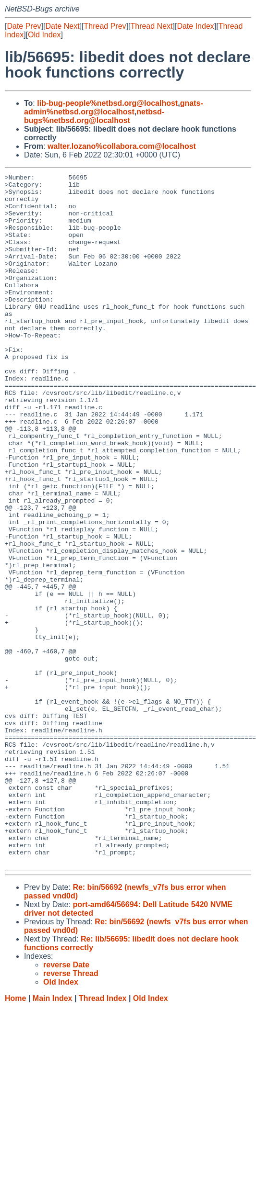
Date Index (195, 26)
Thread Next (151, 26)
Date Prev (24, 26)
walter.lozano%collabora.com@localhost (122, 146)
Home (15, 1136)
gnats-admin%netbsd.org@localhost (113, 107)
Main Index (53, 1136)
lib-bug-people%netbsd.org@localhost (107, 103)
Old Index (44, 35)
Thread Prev (105, 26)
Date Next (62, 26)
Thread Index (103, 1136)
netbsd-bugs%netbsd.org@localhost (94, 116)
